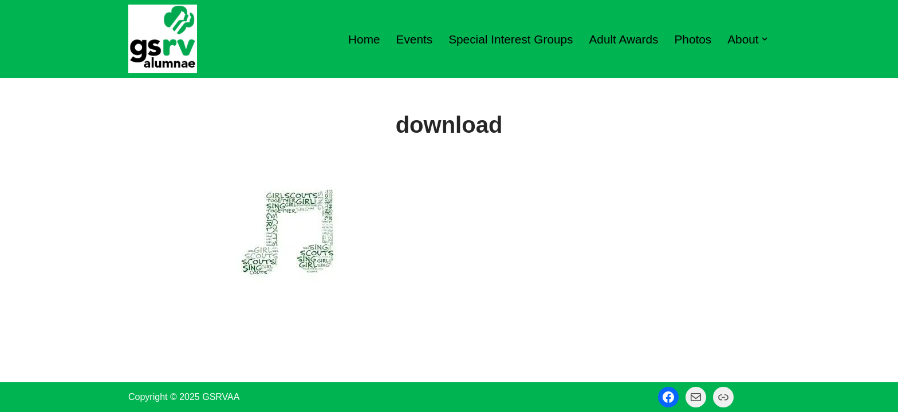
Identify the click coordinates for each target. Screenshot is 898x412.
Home (364, 39)
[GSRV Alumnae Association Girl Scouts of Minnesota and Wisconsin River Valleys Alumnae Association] (162, 39)
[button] (764, 39)
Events (414, 39)
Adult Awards (623, 39)
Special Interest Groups (510, 39)
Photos (693, 39)
